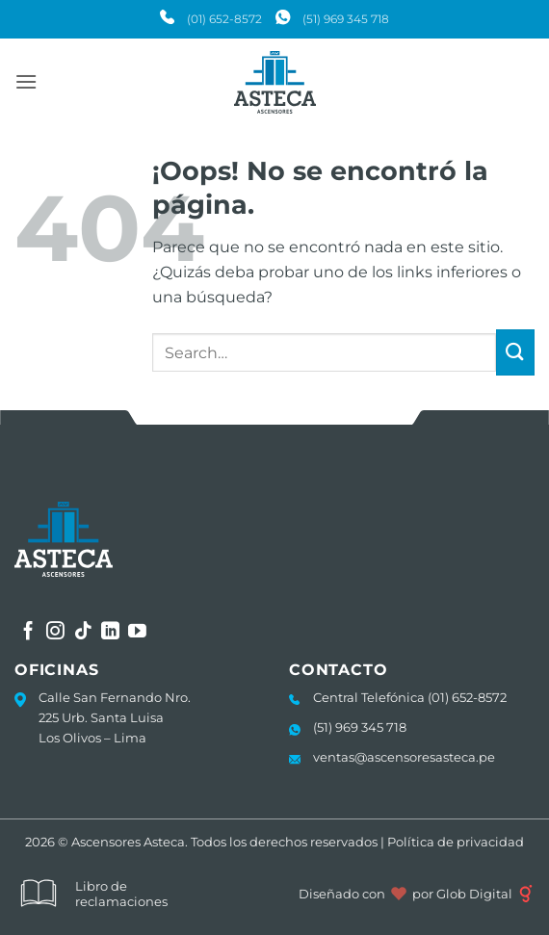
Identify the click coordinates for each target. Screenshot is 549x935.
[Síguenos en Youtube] (137, 632)
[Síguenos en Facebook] (28, 632)
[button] (26, 81)
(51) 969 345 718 (345, 19)
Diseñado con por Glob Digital (417, 893)
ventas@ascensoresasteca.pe (404, 757)
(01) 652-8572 (224, 19)
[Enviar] (515, 353)
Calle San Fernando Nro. (115, 697)
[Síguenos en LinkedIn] (110, 632)
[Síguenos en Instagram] (55, 632)
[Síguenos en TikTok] (83, 632)
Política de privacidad (455, 841)
